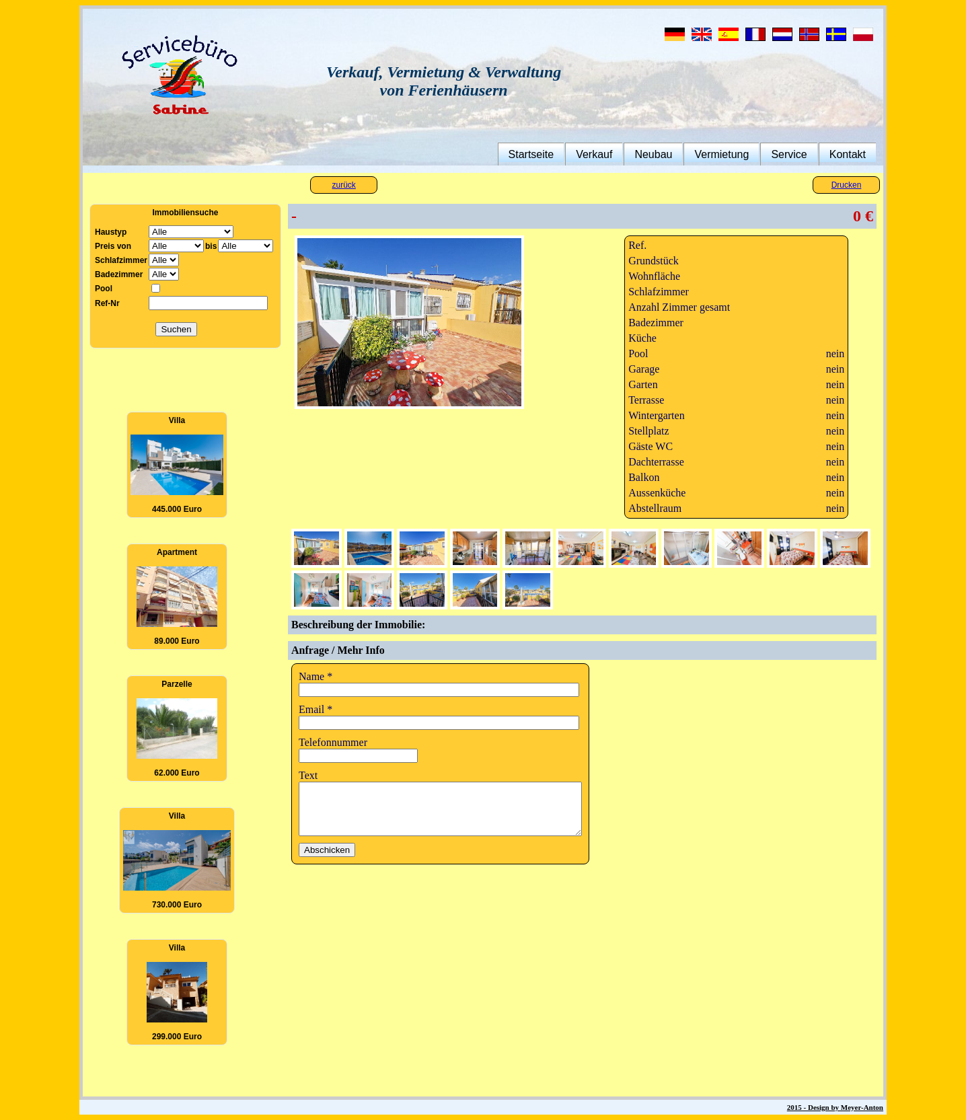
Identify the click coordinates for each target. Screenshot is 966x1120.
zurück (344, 185)
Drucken (846, 185)
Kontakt (847, 154)
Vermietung (721, 154)
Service (789, 154)
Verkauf (594, 154)
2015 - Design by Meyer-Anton (835, 1107)
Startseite (531, 154)
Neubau (653, 154)
